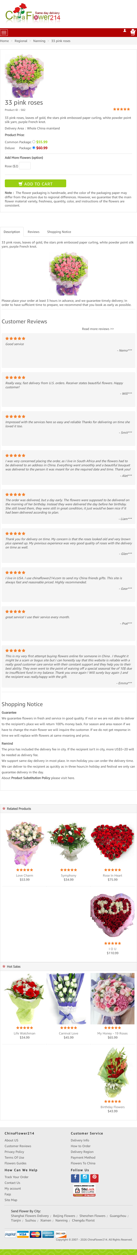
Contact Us (12, 1183)
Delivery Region (82, 1152)
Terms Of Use (14, 1157)
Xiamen (45, 1220)
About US (11, 1140)
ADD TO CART (36, 184)
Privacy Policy (14, 1152)
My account (13, 1188)
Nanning (61, 1220)
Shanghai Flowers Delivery (30, 1216)
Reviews (33, 232)
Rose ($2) (11, 166)
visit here (67, 778)
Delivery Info (80, 1140)
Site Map (11, 1200)
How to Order (80, 1146)
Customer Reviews (18, 1146)
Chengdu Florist (83, 1220)
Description (12, 232)
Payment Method (83, 1157)
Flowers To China (83, 1163)
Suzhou (30, 1220)
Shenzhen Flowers (92, 1216)
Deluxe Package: (26, 148)
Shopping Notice (59, 232)
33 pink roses (60, 41)
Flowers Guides (15, 1163)
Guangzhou (118, 1216)
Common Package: (26, 142)
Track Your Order (16, 1177)
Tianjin (16, 1220)
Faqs (8, 1194)
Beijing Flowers (64, 1216)
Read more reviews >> (98, 329)
